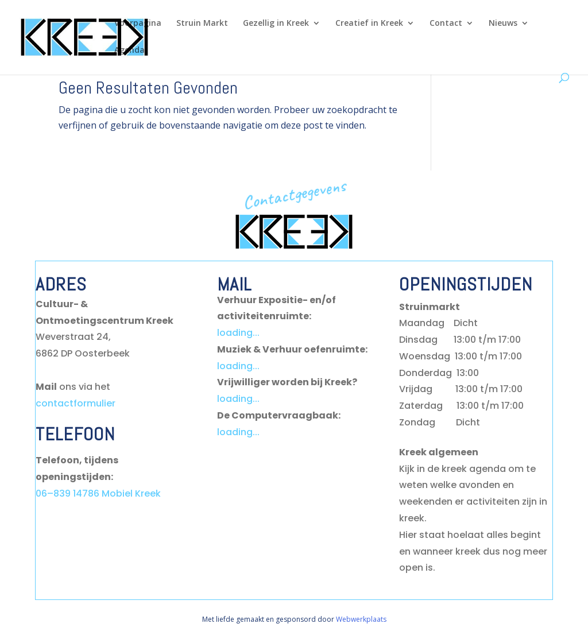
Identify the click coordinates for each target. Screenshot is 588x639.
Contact (446, 23)
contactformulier (75, 403)
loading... (238, 332)
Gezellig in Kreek (276, 23)
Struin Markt (202, 23)
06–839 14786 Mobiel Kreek (98, 493)
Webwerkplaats (361, 619)
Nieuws (503, 23)
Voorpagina (137, 23)
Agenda (129, 50)
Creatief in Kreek (369, 23)
